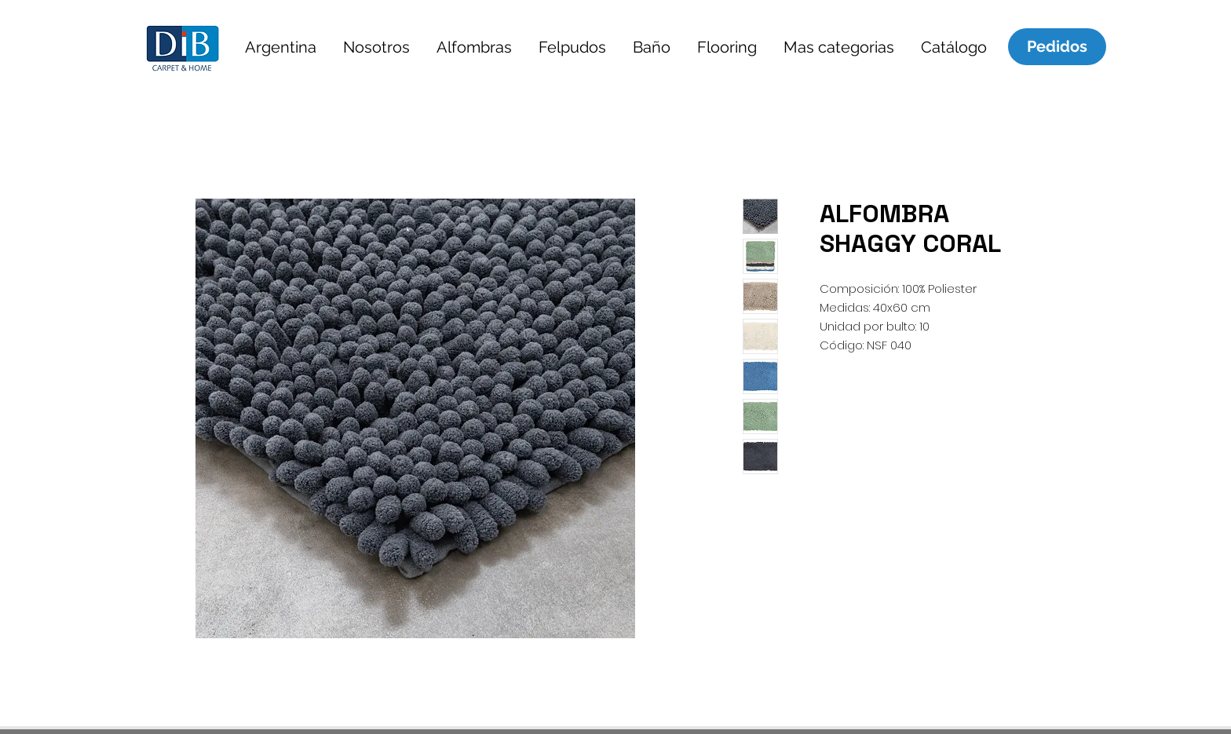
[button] (280, 46)
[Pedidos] (1056, 46)
